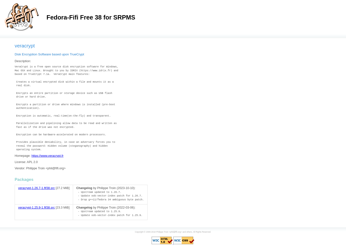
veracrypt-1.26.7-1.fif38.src (36, 188)
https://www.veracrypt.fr (47, 155)
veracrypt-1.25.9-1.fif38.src (36, 207)
